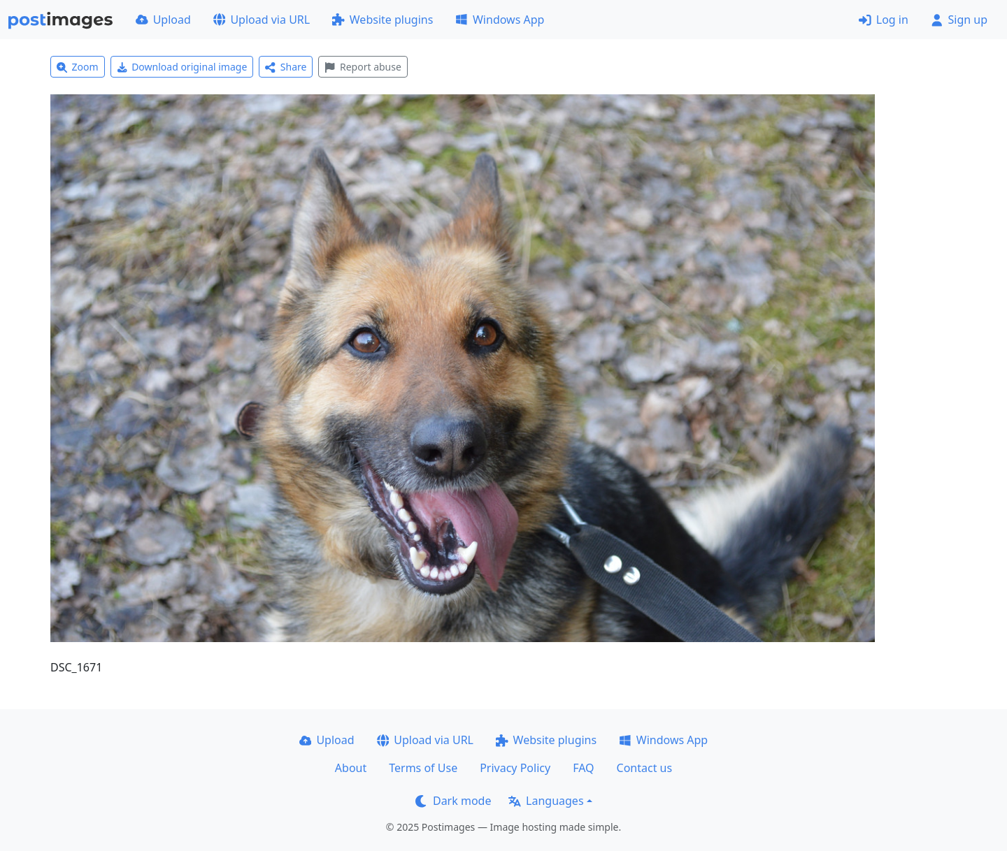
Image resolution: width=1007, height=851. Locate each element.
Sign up (959, 19)
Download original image (182, 66)
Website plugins (382, 19)
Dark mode (453, 800)
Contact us (645, 768)
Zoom (78, 66)
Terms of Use (423, 768)
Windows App (499, 19)
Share (285, 66)
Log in (883, 19)
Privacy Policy (515, 768)
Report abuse (362, 66)
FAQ (583, 768)
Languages (545, 800)
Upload (163, 19)
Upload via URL (261, 19)
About (350, 768)
